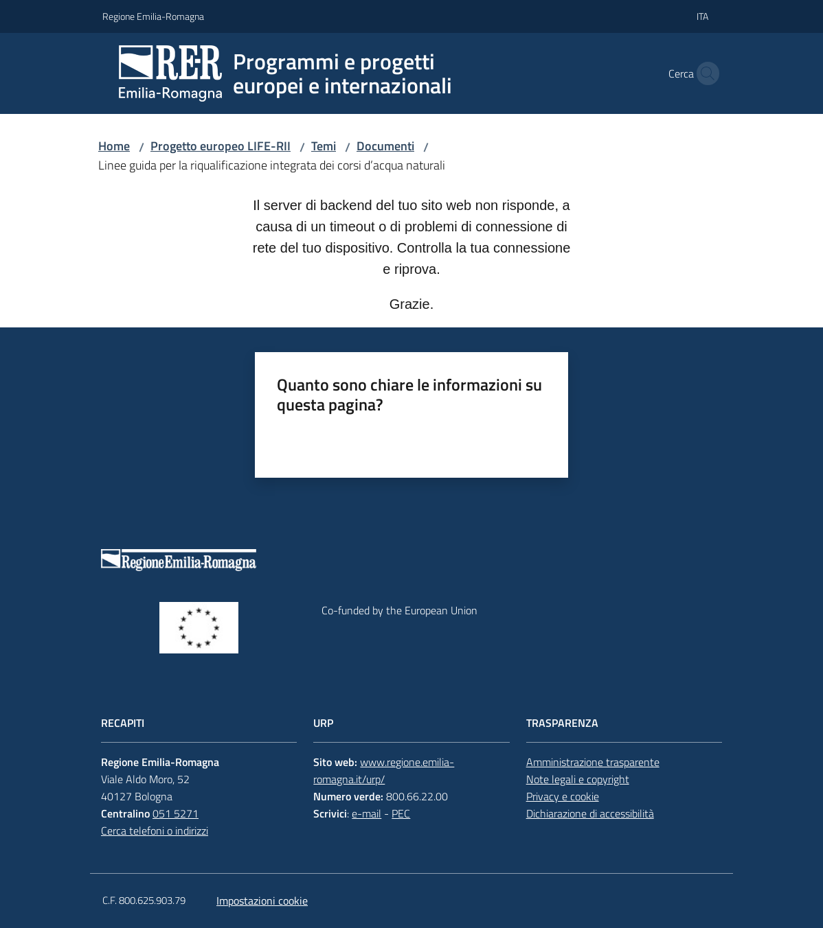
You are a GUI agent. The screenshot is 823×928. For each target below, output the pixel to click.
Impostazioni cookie (262, 900)
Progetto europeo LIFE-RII (220, 146)
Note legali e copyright (577, 779)
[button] (704, 73)
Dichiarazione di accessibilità (590, 813)
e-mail (366, 813)
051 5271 (176, 813)
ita (702, 16)
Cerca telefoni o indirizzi (154, 830)
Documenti (385, 146)
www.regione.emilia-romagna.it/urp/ (383, 770)
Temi (323, 146)
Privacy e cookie (562, 796)
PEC (401, 813)
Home (114, 146)
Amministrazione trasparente (592, 762)
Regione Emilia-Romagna (153, 16)
